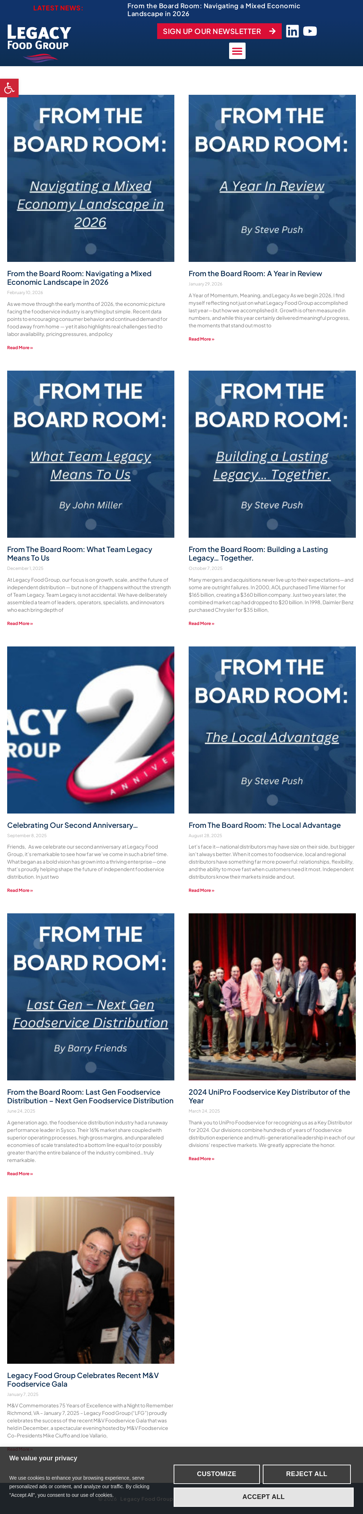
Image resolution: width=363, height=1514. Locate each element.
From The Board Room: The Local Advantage (265, 824)
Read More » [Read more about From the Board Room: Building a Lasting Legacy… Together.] (201, 622)
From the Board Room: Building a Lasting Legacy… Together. (258, 552)
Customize (216, 1474)
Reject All (306, 1474)
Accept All (263, 1496)
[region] (181, 1480)
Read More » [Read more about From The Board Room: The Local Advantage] (201, 889)
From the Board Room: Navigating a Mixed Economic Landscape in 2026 (213, 9)
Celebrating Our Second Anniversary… (72, 824)
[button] (9, 88)
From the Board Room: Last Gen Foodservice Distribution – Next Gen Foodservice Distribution (90, 1095)
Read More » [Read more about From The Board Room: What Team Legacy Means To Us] (20, 622)
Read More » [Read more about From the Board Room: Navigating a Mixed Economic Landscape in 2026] (20, 347)
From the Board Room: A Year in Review (255, 272)
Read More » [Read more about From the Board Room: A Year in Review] (201, 338)
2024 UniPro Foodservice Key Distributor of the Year (269, 1095)
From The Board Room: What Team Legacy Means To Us (79, 552)
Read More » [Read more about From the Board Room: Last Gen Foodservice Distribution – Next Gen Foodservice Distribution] (20, 1173)
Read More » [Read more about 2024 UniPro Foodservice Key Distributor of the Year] (201, 1158)
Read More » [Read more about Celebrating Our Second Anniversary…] (20, 889)
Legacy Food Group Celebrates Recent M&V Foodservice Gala (83, 1378)
